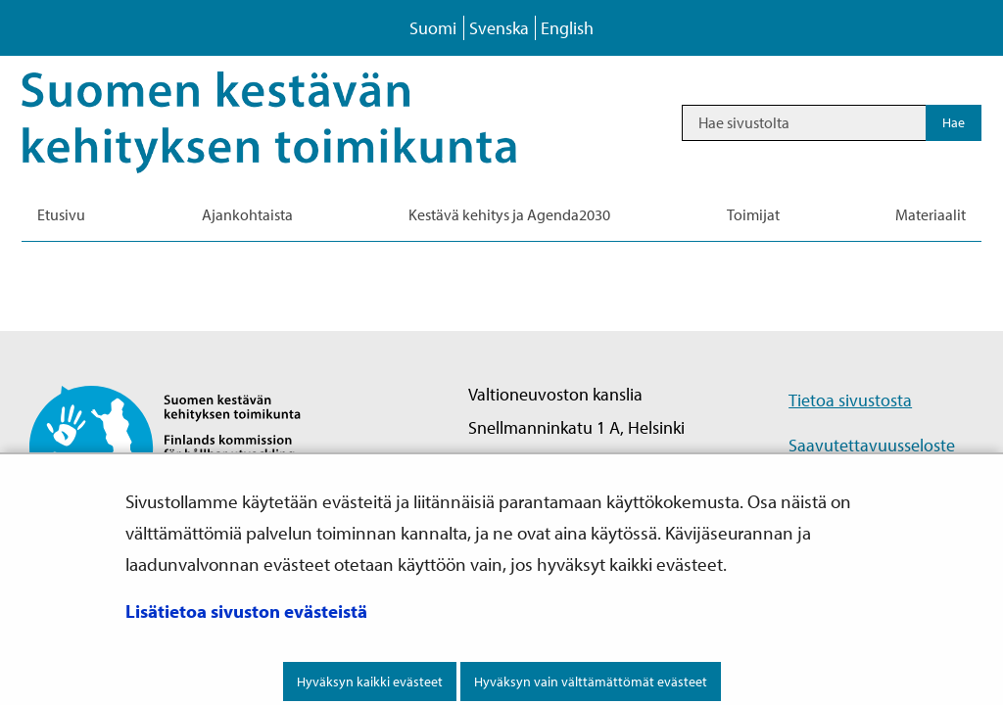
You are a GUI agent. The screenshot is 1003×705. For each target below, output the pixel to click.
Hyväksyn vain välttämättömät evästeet (590, 681)
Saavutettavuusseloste (871, 445)
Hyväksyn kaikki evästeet (370, 681)
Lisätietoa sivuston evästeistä (246, 611)
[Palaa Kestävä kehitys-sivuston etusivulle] (296, 122)
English (567, 28)
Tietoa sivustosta (850, 400)
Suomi (432, 28)
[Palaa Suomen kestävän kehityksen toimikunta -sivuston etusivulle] (181, 446)
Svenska (499, 28)
